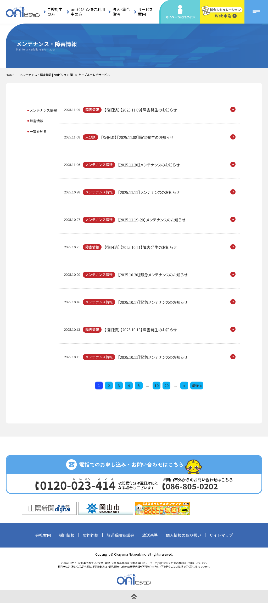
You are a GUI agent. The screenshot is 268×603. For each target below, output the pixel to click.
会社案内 (43, 535)
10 (156, 385)
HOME (10, 74)
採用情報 (67, 535)
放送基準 (150, 535)
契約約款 (90, 535)
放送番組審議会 (120, 535)
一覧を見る (38, 131)
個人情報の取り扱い (183, 535)
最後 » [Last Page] (197, 385)
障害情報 (36, 120)
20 (166, 385)
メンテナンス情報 (43, 110)
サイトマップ (221, 535)
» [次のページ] (184, 385)
